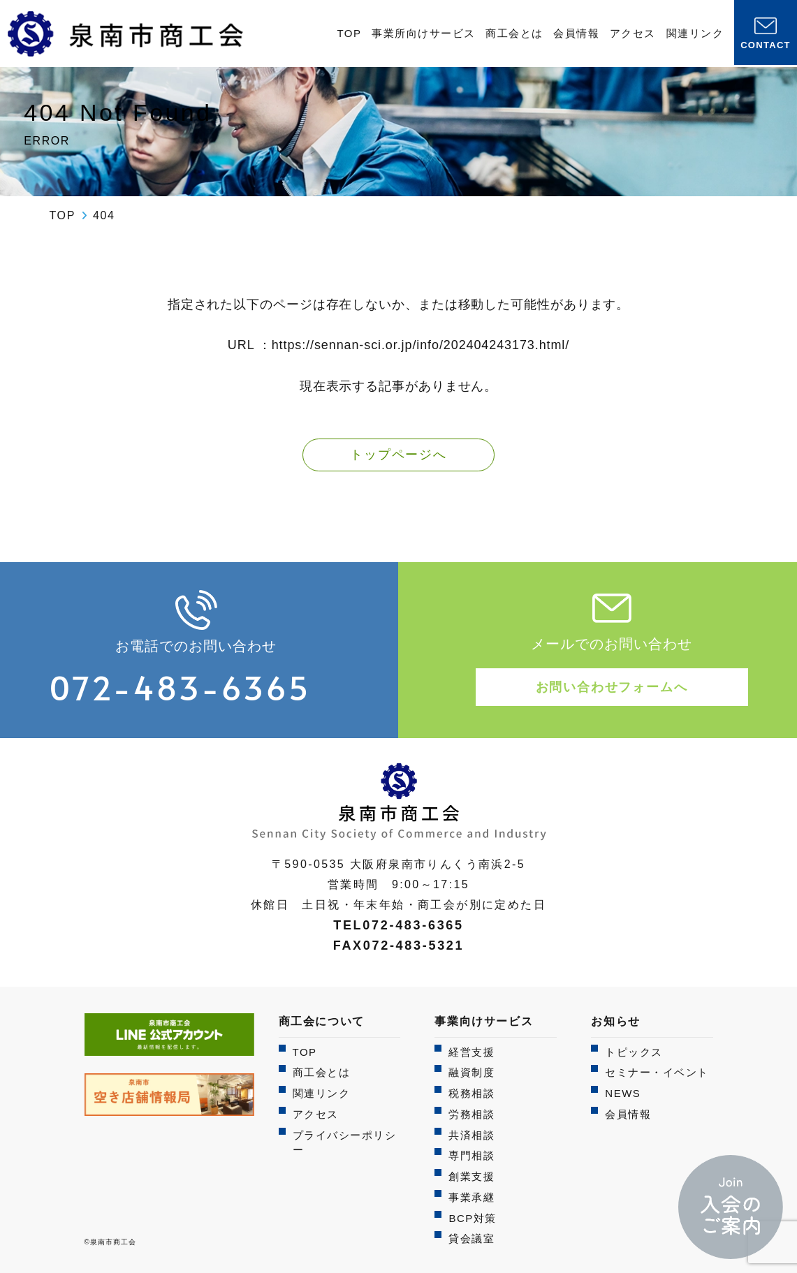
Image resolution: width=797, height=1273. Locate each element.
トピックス (634, 1052)
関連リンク (695, 33)
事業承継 (471, 1197)
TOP (349, 33)
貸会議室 (471, 1238)
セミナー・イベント (657, 1072)
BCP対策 (472, 1218)
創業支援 (471, 1176)
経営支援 (471, 1052)
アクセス (633, 33)
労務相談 (471, 1114)
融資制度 (471, 1072)
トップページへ (398, 455)
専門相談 (471, 1155)
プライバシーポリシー (345, 1142)
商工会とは (514, 33)
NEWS (623, 1093)
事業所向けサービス (424, 33)
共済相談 (471, 1135)
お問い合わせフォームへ (612, 687)
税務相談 (471, 1093)
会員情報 (576, 33)
